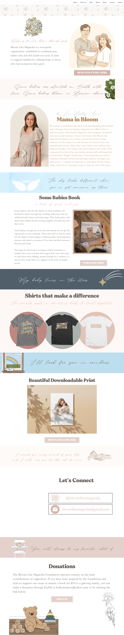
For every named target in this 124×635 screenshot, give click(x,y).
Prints (105, 2)
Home (75, 2)
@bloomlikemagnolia (83, 506)
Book (91, 2)
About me (83, 2)
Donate (120, 2)
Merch (98, 2)
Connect (112, 2)
